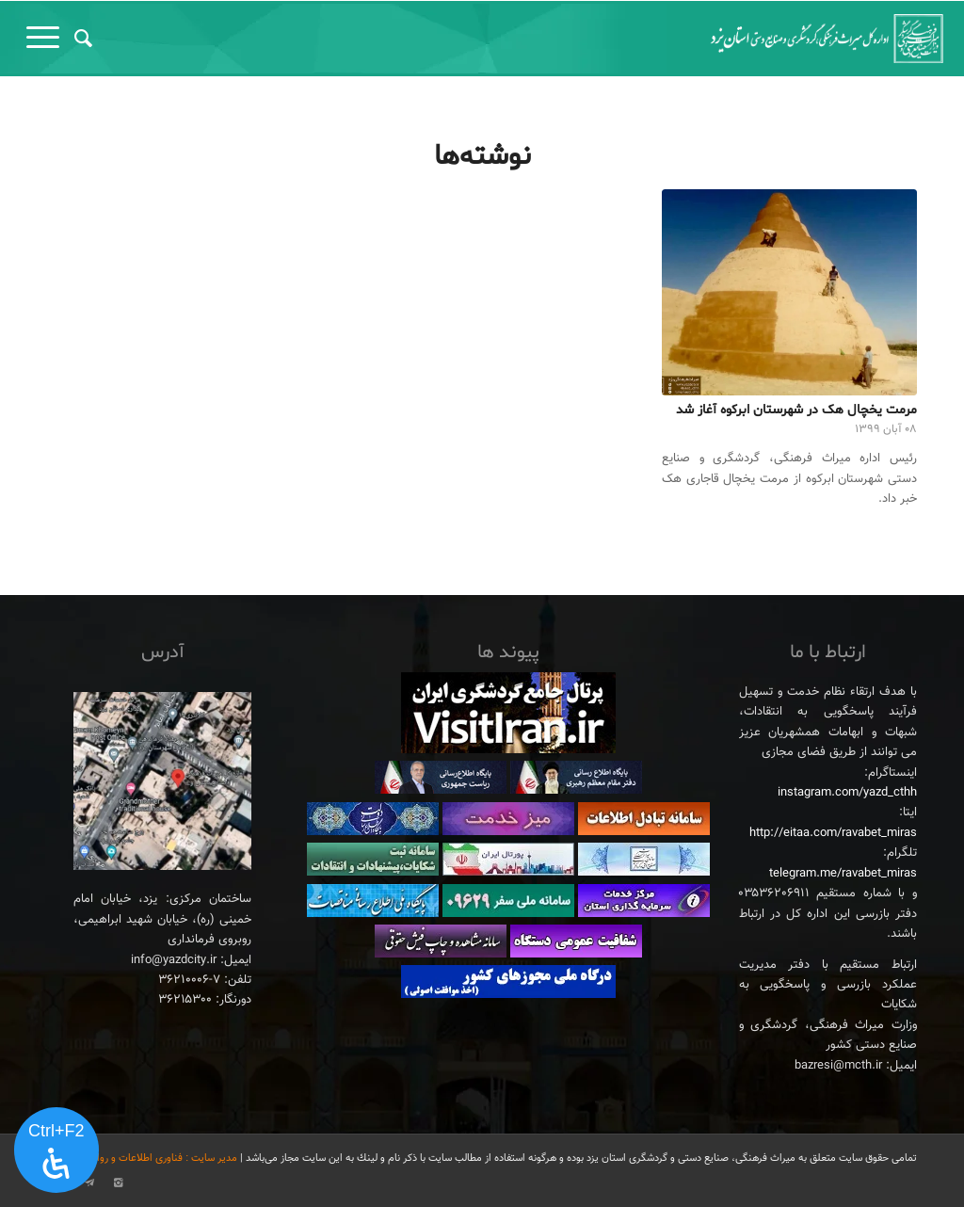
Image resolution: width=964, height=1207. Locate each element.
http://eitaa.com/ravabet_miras (833, 833)
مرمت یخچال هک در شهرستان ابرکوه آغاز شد (796, 410)
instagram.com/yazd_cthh (847, 792)
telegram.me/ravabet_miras (843, 873)
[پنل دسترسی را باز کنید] (56, 1150)
